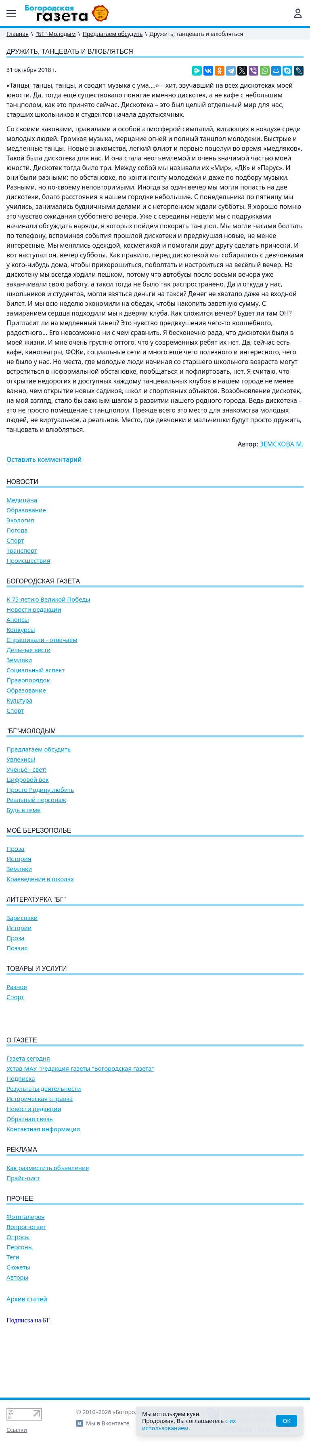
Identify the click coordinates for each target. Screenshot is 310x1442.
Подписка (20, 1124)
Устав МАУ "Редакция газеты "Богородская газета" (80, 1114)
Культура (19, 700)
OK (287, 1421)
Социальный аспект (35, 670)
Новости (22, 481)
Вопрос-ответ (26, 1273)
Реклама (21, 1195)
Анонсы (17, 619)
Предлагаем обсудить (113, 34)
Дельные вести (28, 650)
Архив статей (26, 1345)
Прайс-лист (23, 1224)
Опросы (17, 1283)
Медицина (21, 500)
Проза (15, 849)
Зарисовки (22, 918)
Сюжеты (18, 1313)
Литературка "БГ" (36, 899)
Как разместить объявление (47, 1214)
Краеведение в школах (40, 879)
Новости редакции (33, 609)
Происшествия (28, 560)
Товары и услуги (36, 968)
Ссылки (16, 1430)
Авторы (17, 1323)
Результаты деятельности (43, 1135)
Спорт (15, 540)
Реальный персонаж (36, 800)
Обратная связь (29, 1165)
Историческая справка (39, 1145)
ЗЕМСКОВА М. (282, 444)
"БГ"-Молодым (55, 34)
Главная (17, 34)
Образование (26, 510)
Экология (20, 520)
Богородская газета (43, 581)
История (18, 859)
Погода (17, 530)
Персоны (19, 1293)
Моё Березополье (38, 830)
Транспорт (21, 550)
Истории (18, 928)
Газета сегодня (28, 1104)
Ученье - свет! (26, 769)
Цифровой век (27, 779)
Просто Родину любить (40, 790)
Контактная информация (43, 1175)
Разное (16, 987)
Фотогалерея (25, 1263)
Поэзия (17, 948)
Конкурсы (20, 630)
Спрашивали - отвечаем (42, 640)
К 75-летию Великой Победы (48, 599)
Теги (12, 1303)
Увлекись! (21, 759)
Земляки (19, 660)
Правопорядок (28, 680)
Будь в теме (23, 810)
